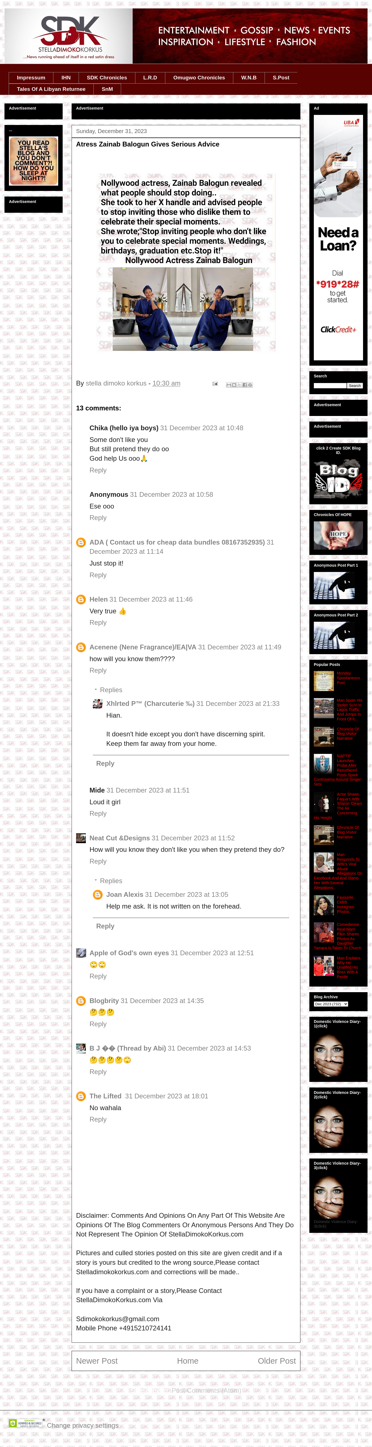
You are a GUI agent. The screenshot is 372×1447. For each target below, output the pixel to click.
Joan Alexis (124, 894)
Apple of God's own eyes (129, 953)
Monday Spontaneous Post (348, 678)
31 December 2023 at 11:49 (239, 647)
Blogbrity (104, 1000)
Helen (99, 599)
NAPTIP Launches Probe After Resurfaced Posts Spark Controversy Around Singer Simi (337, 770)
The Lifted (106, 1096)
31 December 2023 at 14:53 (209, 1048)
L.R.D (150, 78)
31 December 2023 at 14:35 (162, 1000)
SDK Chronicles (107, 78)
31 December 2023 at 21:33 (238, 703)
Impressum (31, 78)
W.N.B (249, 78)
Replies (111, 690)
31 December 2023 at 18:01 (166, 1096)
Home (188, 1360)
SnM (107, 89)
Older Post (277, 1360)
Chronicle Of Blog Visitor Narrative (348, 734)
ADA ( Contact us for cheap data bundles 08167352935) (177, 542)
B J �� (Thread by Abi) (128, 1048)
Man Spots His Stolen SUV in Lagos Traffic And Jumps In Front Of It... (349, 709)
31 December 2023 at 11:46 (151, 599)
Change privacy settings (83, 1425)
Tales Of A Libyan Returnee (51, 89)
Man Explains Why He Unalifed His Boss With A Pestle (349, 967)
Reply (98, 470)
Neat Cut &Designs (120, 838)
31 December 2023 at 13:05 (187, 894)
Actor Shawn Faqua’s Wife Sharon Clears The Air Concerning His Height (338, 806)
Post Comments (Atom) (206, 1390)
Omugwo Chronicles (199, 78)
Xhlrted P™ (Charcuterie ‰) (150, 703)
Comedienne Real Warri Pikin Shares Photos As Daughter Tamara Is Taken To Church (337, 936)
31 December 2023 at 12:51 (212, 953)
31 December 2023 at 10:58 (171, 494)
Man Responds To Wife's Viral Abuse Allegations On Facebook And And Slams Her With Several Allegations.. (338, 871)
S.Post (281, 78)
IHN (66, 78)
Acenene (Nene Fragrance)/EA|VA (143, 647)
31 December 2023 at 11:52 (193, 838)
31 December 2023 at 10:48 (202, 428)
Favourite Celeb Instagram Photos (345, 904)
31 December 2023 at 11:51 (148, 790)
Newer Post (97, 1360)
